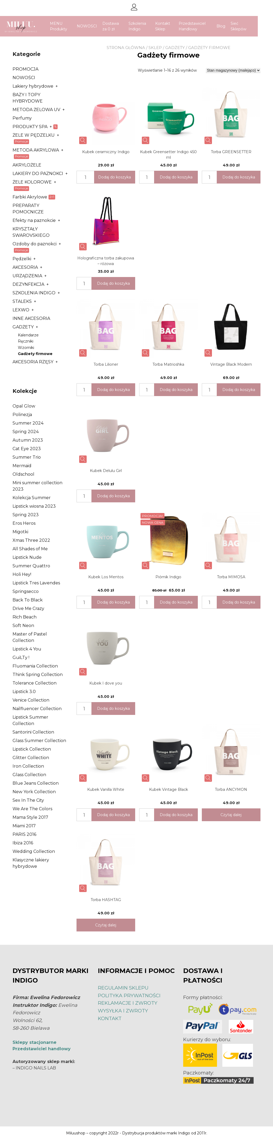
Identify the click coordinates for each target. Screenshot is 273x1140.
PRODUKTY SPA (30, 126)
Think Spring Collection (38, 674)
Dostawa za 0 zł (118, 26)
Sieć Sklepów (246, 26)
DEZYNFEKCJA (28, 284)
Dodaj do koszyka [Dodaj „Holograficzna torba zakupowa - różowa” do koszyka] (113, 283)
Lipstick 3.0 (24, 691)
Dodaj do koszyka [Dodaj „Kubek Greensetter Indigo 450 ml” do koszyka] (176, 177)
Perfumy (22, 118)
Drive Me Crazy (28, 608)
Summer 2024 (28, 423)
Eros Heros (24, 523)
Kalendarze (28, 335)
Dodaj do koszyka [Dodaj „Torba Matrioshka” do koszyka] (176, 389)
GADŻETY (175, 47)
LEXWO (21, 309)
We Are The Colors (32, 808)
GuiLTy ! (21, 657)
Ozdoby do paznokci (35, 243)
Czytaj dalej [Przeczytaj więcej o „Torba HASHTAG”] (105, 925)
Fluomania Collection (35, 666)
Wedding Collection (34, 851)
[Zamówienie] (233, 70)
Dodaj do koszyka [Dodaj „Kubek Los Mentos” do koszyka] (113, 602)
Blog (228, 26)
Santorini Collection (33, 732)
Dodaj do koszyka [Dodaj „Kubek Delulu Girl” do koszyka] (113, 496)
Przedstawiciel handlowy (42, 1048)
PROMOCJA (25, 69)
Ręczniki (25, 341)
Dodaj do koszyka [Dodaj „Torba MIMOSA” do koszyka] (238, 602)
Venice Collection (31, 700)
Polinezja (22, 414)
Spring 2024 (26, 431)
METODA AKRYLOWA (36, 150)
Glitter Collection (31, 757)
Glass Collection (29, 774)
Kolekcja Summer (32, 497)
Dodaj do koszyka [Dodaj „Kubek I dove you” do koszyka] (113, 708)
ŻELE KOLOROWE (32, 182)
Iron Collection (28, 766)
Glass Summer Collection (39, 740)
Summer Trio (27, 457)
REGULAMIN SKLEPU (123, 988)
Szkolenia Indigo (145, 26)
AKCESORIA (25, 267)
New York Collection (34, 791)
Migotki (20, 531)
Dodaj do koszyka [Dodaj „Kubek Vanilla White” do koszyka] (113, 814)
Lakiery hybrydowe (33, 86)
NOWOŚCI (95, 26)
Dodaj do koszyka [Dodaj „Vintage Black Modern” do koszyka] (238, 389)
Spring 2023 (26, 514)
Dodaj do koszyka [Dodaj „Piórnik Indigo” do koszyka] (176, 602)
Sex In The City (28, 800)
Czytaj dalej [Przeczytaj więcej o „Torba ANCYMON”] (231, 814)
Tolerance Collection (35, 683)
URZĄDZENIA (27, 275)
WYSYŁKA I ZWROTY (123, 1011)
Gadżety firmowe (35, 353)
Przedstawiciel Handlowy (199, 26)
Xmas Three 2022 (31, 540)
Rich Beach (25, 617)
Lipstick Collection (32, 749)
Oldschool (23, 474)
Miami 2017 (24, 825)
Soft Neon (23, 625)
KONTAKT (110, 1018)
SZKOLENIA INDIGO (34, 292)
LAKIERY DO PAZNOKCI (38, 173)
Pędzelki (22, 258)
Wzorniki (26, 347)
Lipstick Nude (27, 557)
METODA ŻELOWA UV (36, 109)
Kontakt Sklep (170, 26)
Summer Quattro (31, 565)
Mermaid (22, 465)
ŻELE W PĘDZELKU (34, 135)
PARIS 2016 (24, 834)
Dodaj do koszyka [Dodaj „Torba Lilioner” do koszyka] (113, 389)
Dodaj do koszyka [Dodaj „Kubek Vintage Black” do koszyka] (176, 814)
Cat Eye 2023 (27, 448)
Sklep (155, 47)
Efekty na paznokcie (34, 220)
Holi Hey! (22, 574)
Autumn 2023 (28, 440)
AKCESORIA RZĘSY (33, 361)
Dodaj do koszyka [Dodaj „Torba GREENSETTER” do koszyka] (238, 177)
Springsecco (26, 591)
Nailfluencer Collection (37, 708)
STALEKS (22, 301)
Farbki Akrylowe (30, 196)
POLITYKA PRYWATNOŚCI (129, 996)
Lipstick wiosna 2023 (34, 506)
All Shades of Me (30, 548)
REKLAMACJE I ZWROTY (127, 1003)
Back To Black (28, 599)
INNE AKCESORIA (31, 318)
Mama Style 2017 (30, 817)
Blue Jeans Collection (36, 783)
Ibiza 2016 (23, 842)
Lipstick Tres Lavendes (36, 582)
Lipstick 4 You (27, 649)
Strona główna (126, 47)
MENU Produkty (66, 26)
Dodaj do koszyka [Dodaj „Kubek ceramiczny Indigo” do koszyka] (114, 177)
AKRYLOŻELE (27, 165)
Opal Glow (24, 406)
